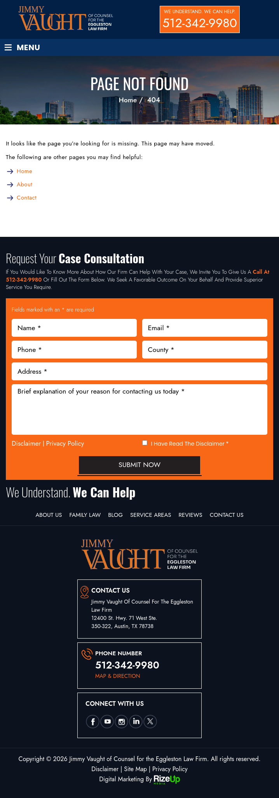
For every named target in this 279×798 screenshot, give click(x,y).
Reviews (192, 515)
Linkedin (135, 721)
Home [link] (24, 171)
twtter (150, 721)
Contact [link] (27, 197)
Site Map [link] (135, 769)
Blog (115, 515)
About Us (47, 515)
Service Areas (150, 515)
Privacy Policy (65, 443)
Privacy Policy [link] (170, 769)
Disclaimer (26, 443)
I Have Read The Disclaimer (190, 444)
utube (106, 721)
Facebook (92, 721)
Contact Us (228, 515)
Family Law (84, 515)
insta (121, 721)
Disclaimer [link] (105, 769)
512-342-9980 (199, 23)
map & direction (117, 676)
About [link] (25, 184)
